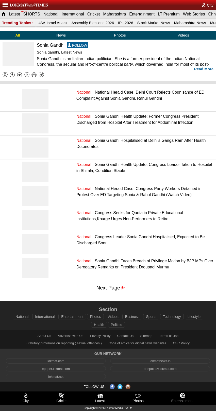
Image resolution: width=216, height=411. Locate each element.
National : (85, 92)
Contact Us (125, 336)
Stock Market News (153, 23)
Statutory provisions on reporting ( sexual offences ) (64, 343)
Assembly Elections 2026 (92, 23)
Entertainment (142, 14)
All (17, 35)
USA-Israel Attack (53, 23)
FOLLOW (77, 45)
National (50, 14)
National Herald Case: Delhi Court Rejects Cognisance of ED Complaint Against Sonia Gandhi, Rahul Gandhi (140, 95)
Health (99, 325)
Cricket (93, 14)
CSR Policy (181, 343)
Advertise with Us (70, 336)
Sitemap (146, 336)
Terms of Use (169, 336)
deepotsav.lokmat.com (160, 369)
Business (132, 317)
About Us (44, 336)
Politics (116, 325)
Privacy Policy (100, 336)
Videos (183, 35)
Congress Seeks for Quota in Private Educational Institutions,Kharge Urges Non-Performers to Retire (129, 216)
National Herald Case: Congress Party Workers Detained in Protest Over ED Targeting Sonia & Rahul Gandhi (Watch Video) (139, 191)
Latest (14, 14)
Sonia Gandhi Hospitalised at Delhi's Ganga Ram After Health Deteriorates (141, 143)
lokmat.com (55, 361)
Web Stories (194, 14)
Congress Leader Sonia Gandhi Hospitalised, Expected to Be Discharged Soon (140, 240)
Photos (120, 35)
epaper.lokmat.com (56, 369)
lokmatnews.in (160, 361)
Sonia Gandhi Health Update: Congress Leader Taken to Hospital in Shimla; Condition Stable (144, 167)
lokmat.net (55, 377)
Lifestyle (194, 317)
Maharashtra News (190, 23)
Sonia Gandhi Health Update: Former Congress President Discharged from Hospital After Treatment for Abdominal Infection (137, 119)
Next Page (108, 287)
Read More (203, 69)
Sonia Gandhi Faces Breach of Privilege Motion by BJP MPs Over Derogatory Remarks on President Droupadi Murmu (144, 264)
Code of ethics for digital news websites (137, 343)
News (61, 35)
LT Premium (169, 14)
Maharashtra (114, 14)
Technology (172, 317)
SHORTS (31, 14)
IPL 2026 (125, 23)
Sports (151, 317)
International (73, 14)
